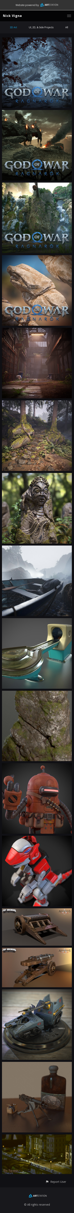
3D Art (13, 27)
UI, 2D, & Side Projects (41, 27)
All (66, 27)
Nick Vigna (12, 16)
